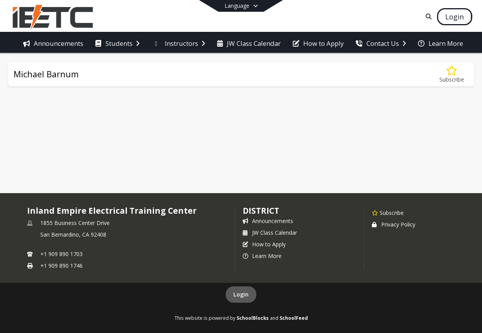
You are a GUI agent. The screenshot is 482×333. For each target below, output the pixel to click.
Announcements (268, 221)
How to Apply (264, 244)
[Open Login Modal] (454, 16)
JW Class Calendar (270, 232)
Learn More (262, 256)
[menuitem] (53, 43)
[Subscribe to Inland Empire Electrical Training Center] (388, 212)
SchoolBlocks (253, 318)
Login (241, 294)
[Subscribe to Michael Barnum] (452, 74)
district (261, 210)
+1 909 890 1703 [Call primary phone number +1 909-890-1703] (61, 254)
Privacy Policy (393, 224)
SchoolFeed (294, 318)
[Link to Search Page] (427, 16)
